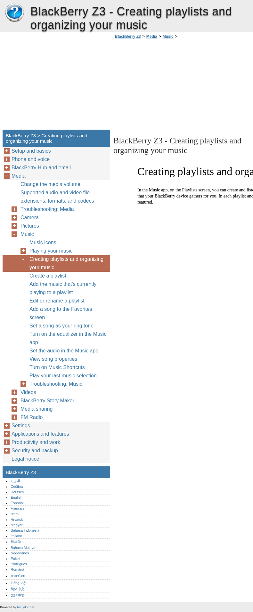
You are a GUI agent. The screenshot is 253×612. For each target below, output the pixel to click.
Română (17, 569)
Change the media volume (50, 184)
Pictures (29, 226)
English (16, 497)
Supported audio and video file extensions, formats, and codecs (57, 197)
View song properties (53, 359)
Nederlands (20, 553)
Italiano (16, 536)
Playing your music (50, 251)
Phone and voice (31, 159)
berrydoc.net (25, 607)
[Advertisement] (167, 86)
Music (168, 36)
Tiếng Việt (18, 583)
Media (151, 36)
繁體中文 (18, 595)
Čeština (17, 486)
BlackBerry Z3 (14, 12)
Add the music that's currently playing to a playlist (62, 288)
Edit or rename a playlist (57, 300)
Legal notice (25, 459)
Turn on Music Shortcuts (57, 367)
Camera (29, 217)
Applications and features (40, 434)
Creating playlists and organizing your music (66, 263)
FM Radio (31, 417)
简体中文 (18, 589)
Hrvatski (17, 519)
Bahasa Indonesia (25, 530)
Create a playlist (47, 275)
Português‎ (19, 564)
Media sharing (36, 409)
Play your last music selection (63, 375)
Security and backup (35, 450)
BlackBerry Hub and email (41, 167)
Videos (28, 392)
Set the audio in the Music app (63, 350)
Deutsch (17, 492)
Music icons (42, 242)
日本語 (16, 542)
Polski (15, 558)
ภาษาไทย (18, 576)
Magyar (16, 525)
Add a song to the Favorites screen (60, 313)
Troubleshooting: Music (55, 384)
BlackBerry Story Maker (47, 400)
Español (17, 503)
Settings (21, 425)
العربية (15, 481)
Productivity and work (36, 442)
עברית (15, 514)
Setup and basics (31, 151)
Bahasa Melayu (23, 548)
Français (17, 508)
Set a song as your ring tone (61, 325)
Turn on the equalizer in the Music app (67, 338)
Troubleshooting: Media (47, 209)
